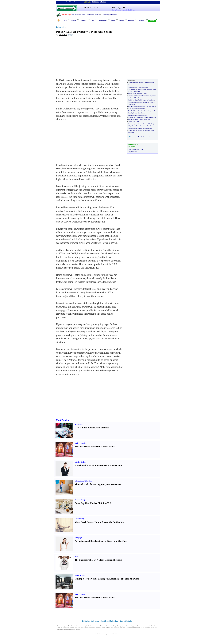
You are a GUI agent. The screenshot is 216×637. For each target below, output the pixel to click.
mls (155, 117)
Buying (128, 627)
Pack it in (131, 100)
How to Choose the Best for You (109, 522)
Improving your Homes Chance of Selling (141, 124)
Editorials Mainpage (90, 621)
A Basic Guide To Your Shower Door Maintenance (98, 465)
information (69, 627)
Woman (152, 20)
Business (131, 20)
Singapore (87, 1)
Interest (141, 20)
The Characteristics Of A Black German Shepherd (98, 560)
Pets (76, 556)
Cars (92, 20)
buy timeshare (133, 151)
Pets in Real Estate (133, 121)
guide (86, 626)
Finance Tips (66, 14)
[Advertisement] (79, 58)
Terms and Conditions (113, 634)
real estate (107, 626)
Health (73, 20)
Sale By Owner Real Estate (136, 113)
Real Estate (79, 424)
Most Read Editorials (109, 621)
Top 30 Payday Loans (78, 14)
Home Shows (143, 115)
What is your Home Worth (136, 108)
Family (121, 20)
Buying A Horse (133, 82)
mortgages (98, 627)
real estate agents (112, 627)
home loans (87, 627)
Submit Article (126, 621)
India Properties (80, 443)
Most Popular (62, 420)
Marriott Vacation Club (136, 149)
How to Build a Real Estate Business (92, 428)
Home (113, 20)
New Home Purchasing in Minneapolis (140, 128)
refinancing (144, 626)
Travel (65, 20)
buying (120, 626)
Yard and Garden (133, 115)
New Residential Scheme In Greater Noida (95, 446)
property (138, 627)
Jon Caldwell (63, 35)
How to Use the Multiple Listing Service (140, 117)
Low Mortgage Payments (109, 14)
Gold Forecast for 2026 (93, 14)
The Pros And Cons (130, 579)
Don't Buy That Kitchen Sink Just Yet (92, 503)
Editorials (60, 27)
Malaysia (103, 1)
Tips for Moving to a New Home (145, 100)
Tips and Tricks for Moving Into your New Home (98, 484)
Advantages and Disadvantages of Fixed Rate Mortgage (101, 541)
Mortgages (78, 538)
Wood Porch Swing (84, 522)
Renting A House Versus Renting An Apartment (97, 579)
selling (131, 626)
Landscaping (79, 519)
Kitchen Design (80, 500)
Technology (102, 20)
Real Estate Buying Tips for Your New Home (142, 106)
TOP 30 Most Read (91, 8)
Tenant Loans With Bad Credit (137, 93)
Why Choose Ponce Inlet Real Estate (139, 126)
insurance (92, 627)
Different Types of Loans (120, 8)
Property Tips (80, 575)
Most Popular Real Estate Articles (145, 137)
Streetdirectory (103, 634)
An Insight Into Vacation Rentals (138, 87)
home (127, 626)
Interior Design (80, 462)
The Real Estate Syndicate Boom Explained (141, 111)
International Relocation (83, 481)
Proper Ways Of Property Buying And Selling (84, 31)
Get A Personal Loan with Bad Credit (123, 10)
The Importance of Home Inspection (139, 119)
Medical (83, 20)
